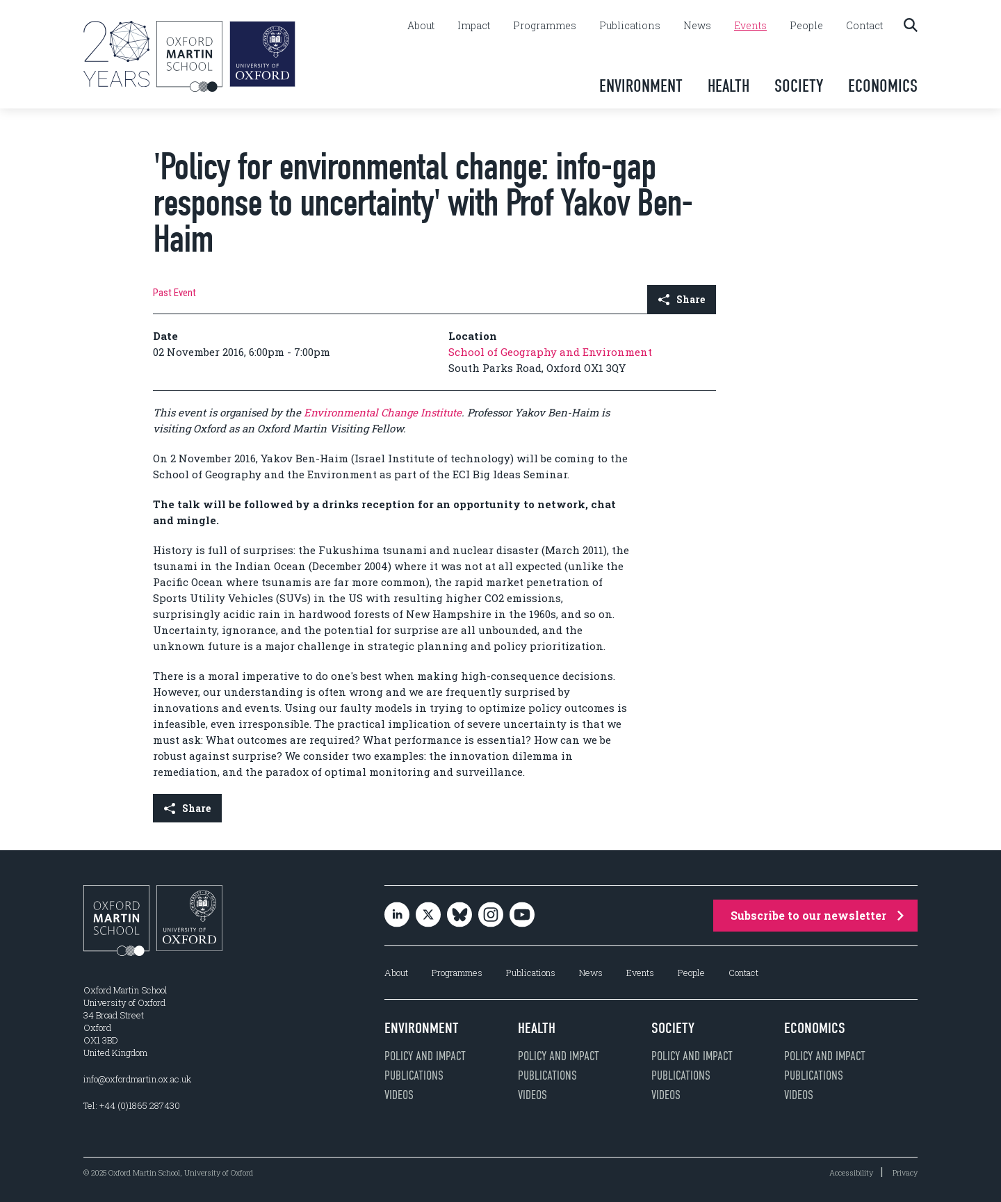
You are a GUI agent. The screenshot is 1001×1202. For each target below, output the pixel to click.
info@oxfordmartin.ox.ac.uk (137, 1079)
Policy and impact (425, 1056)
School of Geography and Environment (550, 352)
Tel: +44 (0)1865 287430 (131, 1105)
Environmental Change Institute (383, 412)
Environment (641, 86)
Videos (399, 1095)
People (806, 26)
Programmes (544, 26)
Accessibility (851, 1172)
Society (798, 86)
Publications (629, 26)
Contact (864, 26)
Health (728, 86)
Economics (883, 86)
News (697, 26)
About (420, 26)
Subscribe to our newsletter (817, 915)
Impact (473, 26)
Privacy (905, 1172)
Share (681, 299)
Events (750, 26)
